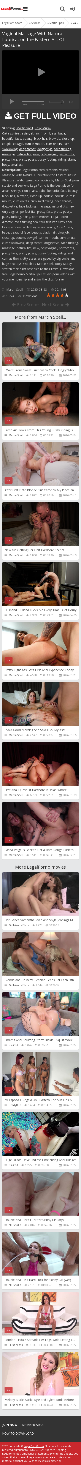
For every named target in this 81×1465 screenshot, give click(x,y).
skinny (35, 133)
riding (62, 159)
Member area (32, 1425)
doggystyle (44, 149)
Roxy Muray (43, 128)
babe (61, 133)
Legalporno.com (12, 8)
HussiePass (16, 1345)
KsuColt (13, 1045)
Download (28, 296)
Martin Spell (24, 128)
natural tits (24, 154)
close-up (68, 138)
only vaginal (49, 154)
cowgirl (18, 144)
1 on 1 (45, 133)
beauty (27, 138)
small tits (17, 165)
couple (6, 144)
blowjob (54, 138)
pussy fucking (47, 159)
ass (54, 133)
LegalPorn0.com (34, 1446)
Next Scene (55, 304)
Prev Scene (25, 304)
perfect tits (66, 154)
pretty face (9, 159)
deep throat (27, 149)
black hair (40, 138)
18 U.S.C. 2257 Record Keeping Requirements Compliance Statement (34, 1451)
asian (25, 133)
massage (8, 154)
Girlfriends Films (19, 925)
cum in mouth (34, 144)
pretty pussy (27, 159)
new (36, 154)
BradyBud (15, 1105)
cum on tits (54, 144)
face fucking (62, 149)
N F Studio (15, 1225)
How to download (18, 1433)
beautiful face (11, 138)
